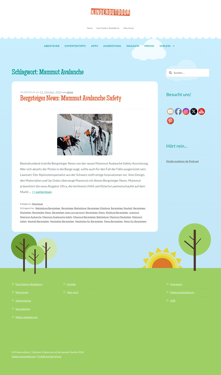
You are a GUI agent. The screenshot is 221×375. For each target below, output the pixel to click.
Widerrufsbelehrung (26, 317)
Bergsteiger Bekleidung (73, 208)
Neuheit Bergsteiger (38, 221)
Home (90, 28)
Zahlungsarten (23, 300)
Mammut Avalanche (30, 216)
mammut (134, 212)
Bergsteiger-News (95, 212)
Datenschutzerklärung (182, 292)
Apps (94, 45)
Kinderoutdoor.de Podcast (182, 161)
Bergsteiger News (41, 212)
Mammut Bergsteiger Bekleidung (91, 216)
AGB (172, 300)
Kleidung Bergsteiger (117, 212)
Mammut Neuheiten (120, 216)
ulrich (70, 92)
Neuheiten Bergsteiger (62, 221)
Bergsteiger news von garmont (68, 212)
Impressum (176, 284)
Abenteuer (52, 45)
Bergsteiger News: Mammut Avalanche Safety (70, 98)
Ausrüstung (112, 45)
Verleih (165, 45)
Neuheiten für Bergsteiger (89, 221)
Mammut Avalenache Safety (57, 216)
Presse (149, 45)
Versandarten (23, 308)
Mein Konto (128, 28)
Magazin (133, 45)
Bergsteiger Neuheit (121, 208)
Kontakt (71, 284)
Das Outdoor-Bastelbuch (108, 28)
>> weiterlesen (42, 192)
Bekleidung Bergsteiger (48, 208)
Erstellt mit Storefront (49, 356)
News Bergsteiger (113, 221)
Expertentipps (75, 45)
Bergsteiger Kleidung (98, 208)
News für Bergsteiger (135, 221)
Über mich (72, 292)
